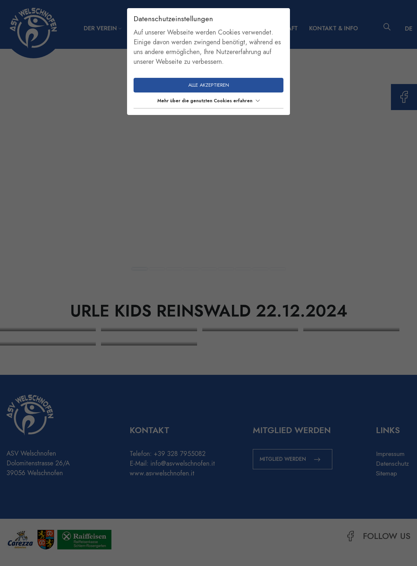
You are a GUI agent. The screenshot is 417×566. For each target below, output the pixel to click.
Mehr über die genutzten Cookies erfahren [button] (208, 100)
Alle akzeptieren (208, 85)
